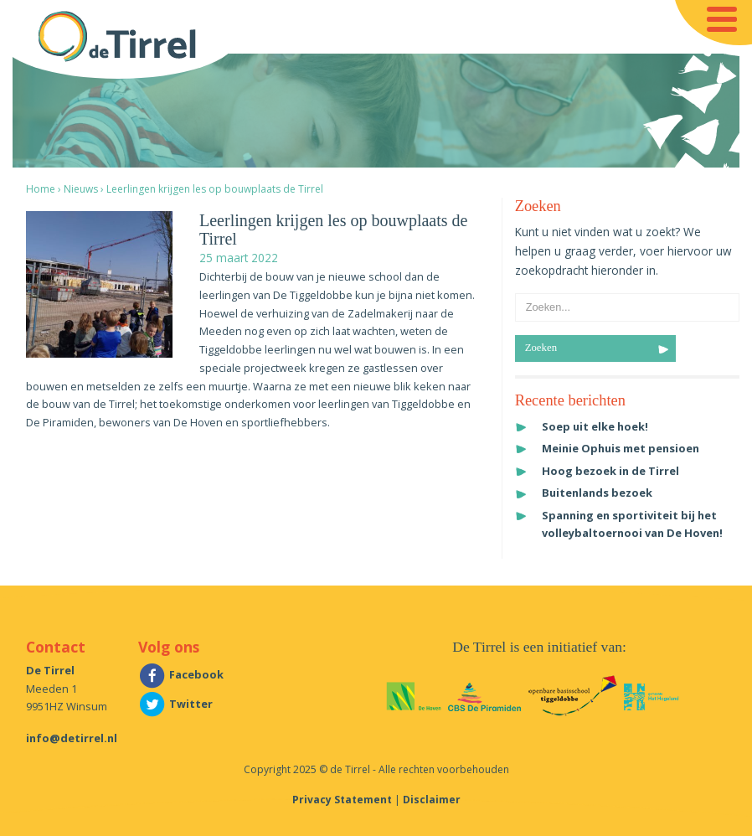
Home (40, 189)
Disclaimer (432, 799)
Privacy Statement (342, 799)
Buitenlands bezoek (597, 492)
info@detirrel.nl (71, 738)
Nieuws (81, 189)
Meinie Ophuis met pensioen (620, 448)
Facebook (181, 674)
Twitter (175, 703)
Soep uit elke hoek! (595, 426)
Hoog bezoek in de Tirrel (610, 470)
